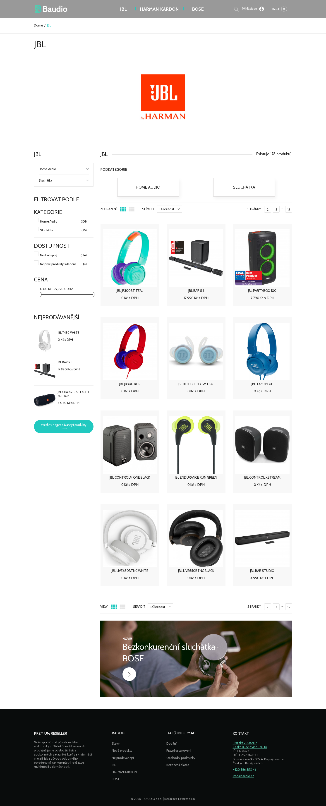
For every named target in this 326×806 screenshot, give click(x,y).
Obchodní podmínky (180, 758)
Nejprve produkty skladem (63, 264)
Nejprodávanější (123, 758)
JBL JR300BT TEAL (130, 291)
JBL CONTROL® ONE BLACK (130, 477)
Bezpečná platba (177, 765)
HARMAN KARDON (124, 772)
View (104, 606)
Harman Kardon (159, 9)
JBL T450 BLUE (262, 384)
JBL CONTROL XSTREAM (262, 477)
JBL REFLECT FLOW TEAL (196, 384)
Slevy (116, 743)
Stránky (254, 209)
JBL (123, 9)
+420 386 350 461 (245, 770)
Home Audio (47, 169)
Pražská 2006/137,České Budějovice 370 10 (250, 745)
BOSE (198, 9)
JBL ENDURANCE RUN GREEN (196, 477)
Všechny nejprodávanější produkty (63, 425)
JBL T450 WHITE (68, 332)
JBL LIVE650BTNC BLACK (196, 571)
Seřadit (148, 209)
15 (289, 209)
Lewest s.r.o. (187, 799)
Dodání (171, 743)
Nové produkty (122, 750)
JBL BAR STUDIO (262, 571)
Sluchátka (45, 180)
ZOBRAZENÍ (108, 209)
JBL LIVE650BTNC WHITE (130, 571)
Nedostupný (63, 255)
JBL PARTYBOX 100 (262, 291)
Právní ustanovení (178, 750)
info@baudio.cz (243, 776)
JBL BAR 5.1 (65, 362)
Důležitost (171, 209)
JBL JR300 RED (129, 384)
